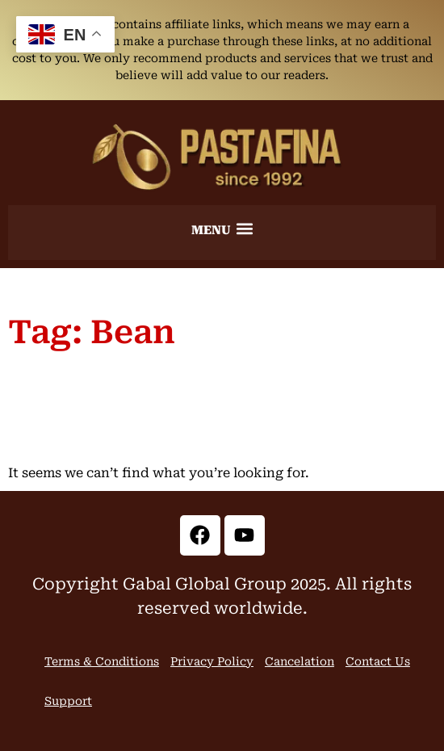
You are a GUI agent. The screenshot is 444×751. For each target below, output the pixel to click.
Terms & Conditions (101, 661)
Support (68, 700)
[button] (222, 228)
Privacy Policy (211, 661)
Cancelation (299, 661)
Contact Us (378, 661)
